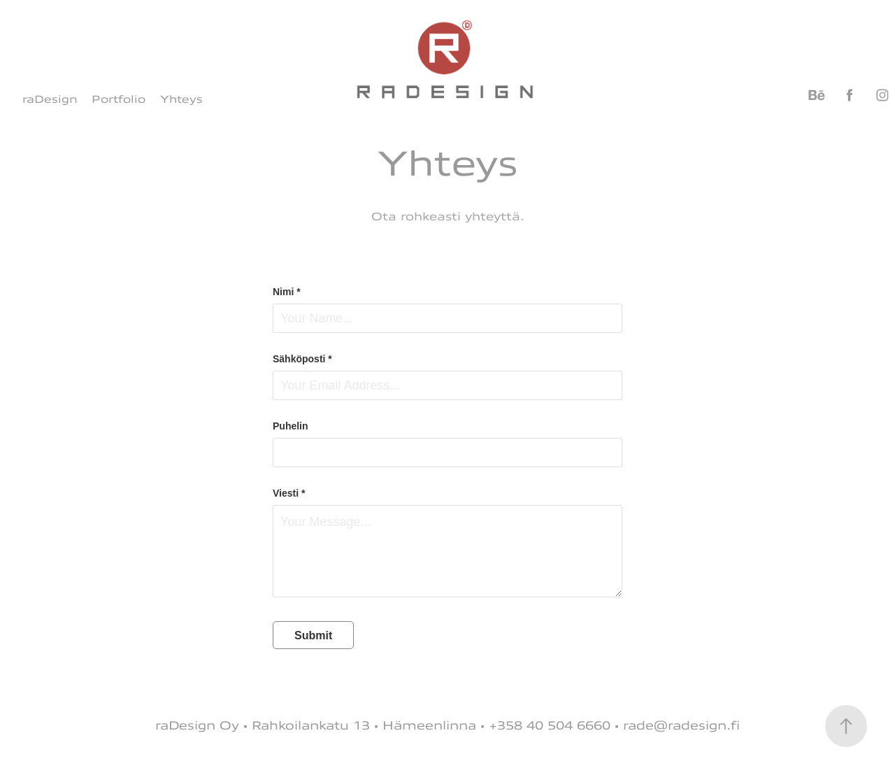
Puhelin (290, 426)
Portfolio (118, 99)
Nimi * (287, 292)
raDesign (50, 99)
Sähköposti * (302, 359)
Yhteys (181, 99)
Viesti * (289, 493)
